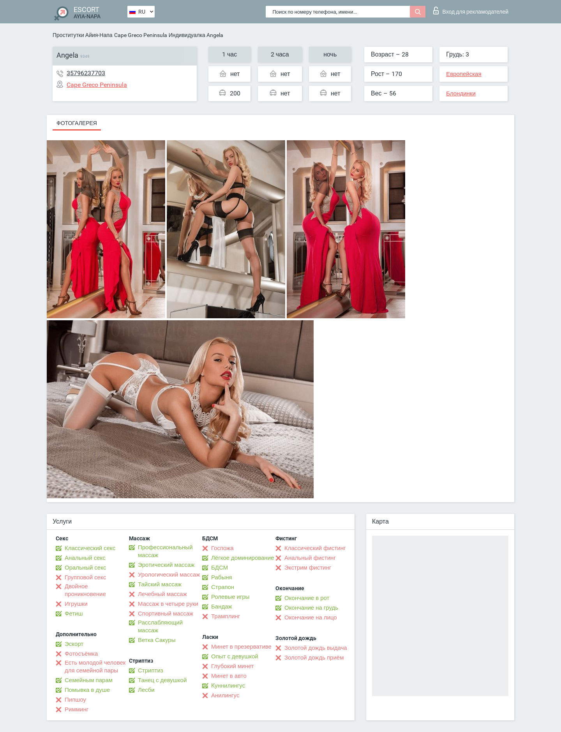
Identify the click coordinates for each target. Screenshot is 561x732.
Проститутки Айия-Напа (83, 35)
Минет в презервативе (241, 646)
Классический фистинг (315, 548)
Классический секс (90, 548)
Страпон (222, 587)
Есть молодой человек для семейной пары (95, 666)
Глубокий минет (232, 666)
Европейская (463, 74)
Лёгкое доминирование (242, 557)
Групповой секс (85, 577)
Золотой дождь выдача (315, 647)
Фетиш (74, 613)
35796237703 (86, 73)
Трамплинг (225, 616)
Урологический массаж (169, 574)
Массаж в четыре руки (168, 603)
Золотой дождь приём (314, 657)
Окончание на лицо (310, 617)
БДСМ (219, 567)
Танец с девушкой (162, 680)
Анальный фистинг (310, 557)
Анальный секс (85, 557)
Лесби (146, 689)
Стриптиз (150, 670)
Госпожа (222, 548)
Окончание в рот (306, 597)
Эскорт (74, 643)
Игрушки (76, 603)
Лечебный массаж (162, 594)
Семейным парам (89, 680)
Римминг (76, 709)
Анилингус (225, 695)
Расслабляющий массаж (160, 626)
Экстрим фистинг (307, 567)
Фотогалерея (76, 123)
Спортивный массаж (165, 613)
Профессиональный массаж (165, 551)
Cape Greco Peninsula (140, 35)
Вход (470, 10)
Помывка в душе (87, 689)
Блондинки (461, 93)
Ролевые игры (230, 596)
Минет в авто (229, 675)
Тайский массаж (160, 584)
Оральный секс (85, 567)
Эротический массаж (166, 564)
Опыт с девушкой (234, 656)
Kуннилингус (228, 685)
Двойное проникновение (85, 590)
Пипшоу (75, 699)
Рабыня (221, 577)
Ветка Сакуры (156, 640)
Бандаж (221, 606)
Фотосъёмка (81, 653)
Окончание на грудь (311, 607)
